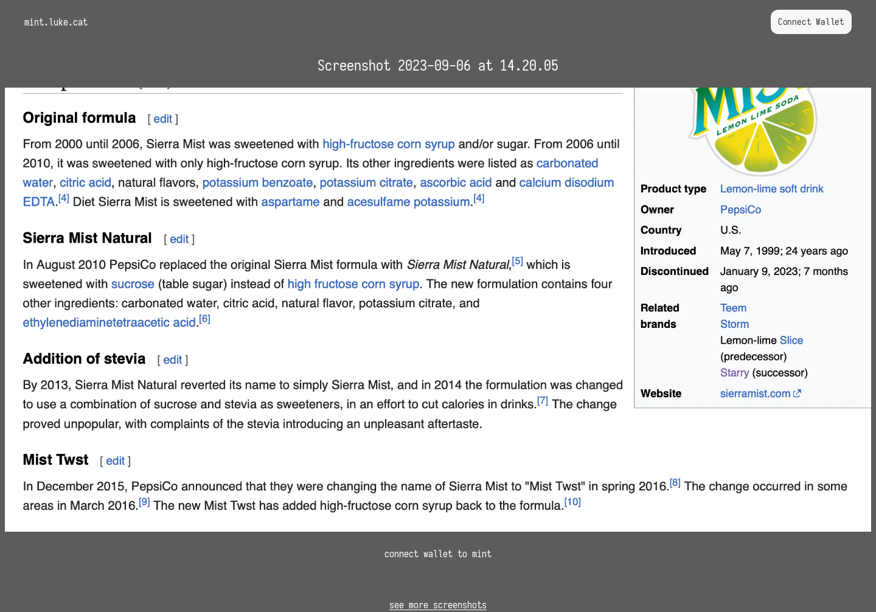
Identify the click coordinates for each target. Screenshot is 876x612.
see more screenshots (438, 605)
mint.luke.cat (56, 22)
